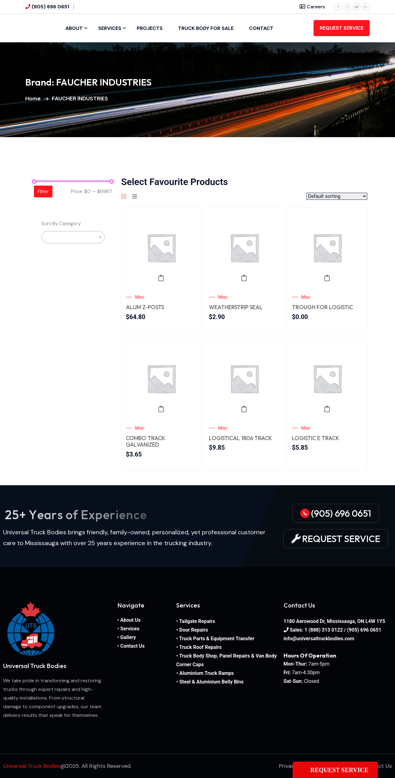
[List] (134, 197)
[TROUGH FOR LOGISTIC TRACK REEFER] (327, 247)
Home (34, 98)
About (74, 28)
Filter (43, 191)
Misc (139, 297)
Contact (261, 28)
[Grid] (123, 197)
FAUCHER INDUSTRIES (80, 98)
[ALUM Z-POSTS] (161, 247)
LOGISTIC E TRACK (315, 438)
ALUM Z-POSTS (145, 307)
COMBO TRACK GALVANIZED (145, 441)
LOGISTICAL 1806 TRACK (240, 438)
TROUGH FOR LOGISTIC (322, 307)
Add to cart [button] (161, 278)
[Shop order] (336, 196)
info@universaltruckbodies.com (319, 638)
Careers (312, 6)
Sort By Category (61, 223)
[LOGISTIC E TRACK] (327, 378)
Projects (150, 28)
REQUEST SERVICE (342, 28)
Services (109, 28)
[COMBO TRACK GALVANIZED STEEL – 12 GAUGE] (161, 378)
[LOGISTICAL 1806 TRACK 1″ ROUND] (244, 378)
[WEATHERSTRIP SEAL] (244, 247)
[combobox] (73, 237)
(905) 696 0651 (50, 6)
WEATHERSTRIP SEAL (236, 307)
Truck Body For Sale (206, 28)
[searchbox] (101, 237)
